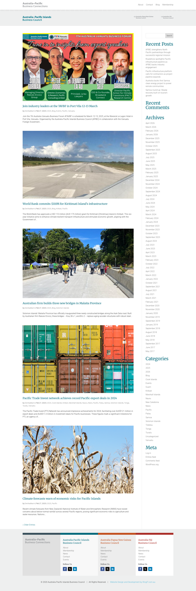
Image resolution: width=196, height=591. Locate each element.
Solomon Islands (62, 308)
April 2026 (150, 123)
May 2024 (150, 207)
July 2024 (150, 199)
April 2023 (150, 252)
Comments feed (153, 461)
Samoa (107, 403)
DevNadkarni (30, 111)
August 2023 (151, 241)
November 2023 (153, 229)
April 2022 (150, 271)
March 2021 (151, 298)
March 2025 (151, 169)
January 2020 (152, 313)
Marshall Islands (75, 403)
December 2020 (152, 305)
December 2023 (152, 226)
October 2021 (152, 283)
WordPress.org (152, 464)
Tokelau (149, 425)
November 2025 (153, 142)
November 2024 (153, 184)
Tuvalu (25, 406)
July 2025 (150, 157)
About (140, 5)
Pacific (64, 111)
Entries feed (151, 457)
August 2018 (151, 332)
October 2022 (152, 264)
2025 (49, 111)
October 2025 (152, 146)
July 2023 (150, 245)
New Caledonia (152, 402)
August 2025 (151, 153)
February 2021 (152, 302)
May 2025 (150, 165)
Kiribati (59, 209)
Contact (149, 5)
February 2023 (152, 260)
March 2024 (151, 214)
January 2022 (152, 279)
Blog (158, 5)
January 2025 (152, 176)
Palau (101, 403)
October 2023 (152, 233)
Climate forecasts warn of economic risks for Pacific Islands (62, 498)
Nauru (84, 403)
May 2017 (150, 351)
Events (58, 111)
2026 (148, 372)
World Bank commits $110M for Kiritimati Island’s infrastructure (65, 204)
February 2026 (152, 131)
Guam (148, 387)
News (90, 403)
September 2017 (153, 343)
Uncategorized (152, 436)
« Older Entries (29, 525)
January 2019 (152, 324)
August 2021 (151, 290)
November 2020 (153, 309)
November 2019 (153, 317)
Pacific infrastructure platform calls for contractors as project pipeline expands (159, 74)
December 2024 (152, 180)
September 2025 (153, 150)
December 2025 (152, 138)
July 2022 (150, 267)
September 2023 (153, 237)
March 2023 (151, 256)
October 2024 (152, 188)
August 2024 (151, 195)
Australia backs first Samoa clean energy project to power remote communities (158, 83)
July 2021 (150, 294)
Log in (148, 453)
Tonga (126, 403)
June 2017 (150, 347)
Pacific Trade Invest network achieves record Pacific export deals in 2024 (70, 398)
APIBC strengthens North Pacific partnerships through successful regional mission (158, 52)
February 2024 (152, 218)
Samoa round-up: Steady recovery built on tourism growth (156, 93)
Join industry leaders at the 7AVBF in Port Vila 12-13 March (60, 106)
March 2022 (151, 275)
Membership (167, 5)
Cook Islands (57, 403)
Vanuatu (71, 111)
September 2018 (153, 328)
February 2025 (152, 172)
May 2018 (150, 340)
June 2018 (150, 336)
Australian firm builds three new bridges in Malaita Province (62, 303)
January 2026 (152, 134)
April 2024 (150, 210)
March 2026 (151, 127)
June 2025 (150, 161)
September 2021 (153, 286)
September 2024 (153, 191)
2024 (148, 364)
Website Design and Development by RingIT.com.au (132, 582)
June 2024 (150, 203)
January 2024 (152, 222)
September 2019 (153, 321)
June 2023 (150, 248)
